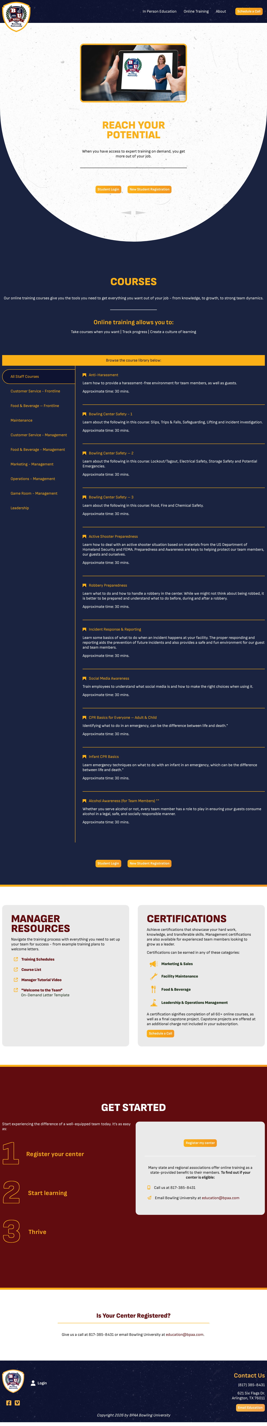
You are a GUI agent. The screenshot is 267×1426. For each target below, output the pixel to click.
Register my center (200, 1146)
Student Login (106, 190)
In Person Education (156, 11)
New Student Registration (151, 190)
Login (42, 1386)
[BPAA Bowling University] (16, 17)
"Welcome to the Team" (41, 992)
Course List (31, 971)
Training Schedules (38, 961)
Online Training (192, 11)
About (218, 11)
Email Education (249, 1411)
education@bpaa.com (220, 1201)
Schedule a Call (247, 11)
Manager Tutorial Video (41, 982)
